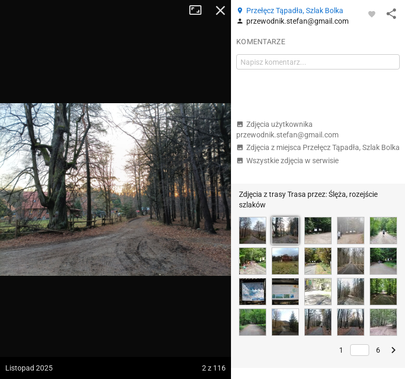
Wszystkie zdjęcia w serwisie (287, 160)
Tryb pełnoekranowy (199, 10)
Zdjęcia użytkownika (287, 129)
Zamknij (220, 10)
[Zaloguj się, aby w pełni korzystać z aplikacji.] (371, 13)
